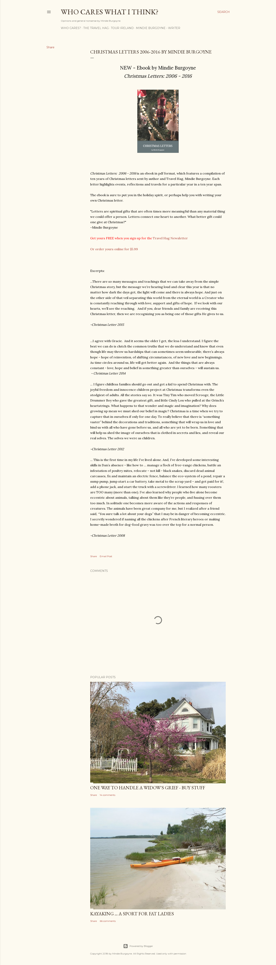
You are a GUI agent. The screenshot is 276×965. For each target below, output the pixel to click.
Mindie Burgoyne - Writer (158, 28)
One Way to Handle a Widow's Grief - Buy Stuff (147, 788)
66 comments (108, 920)
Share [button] (50, 47)
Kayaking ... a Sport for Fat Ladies (132, 914)
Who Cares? (71, 28)
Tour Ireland (122, 28)
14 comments (107, 794)
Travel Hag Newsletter (170, 238)
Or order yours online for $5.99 (114, 249)
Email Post (106, 556)
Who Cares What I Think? (109, 11)
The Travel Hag (96, 28)
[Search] (223, 12)
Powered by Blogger (138, 946)
